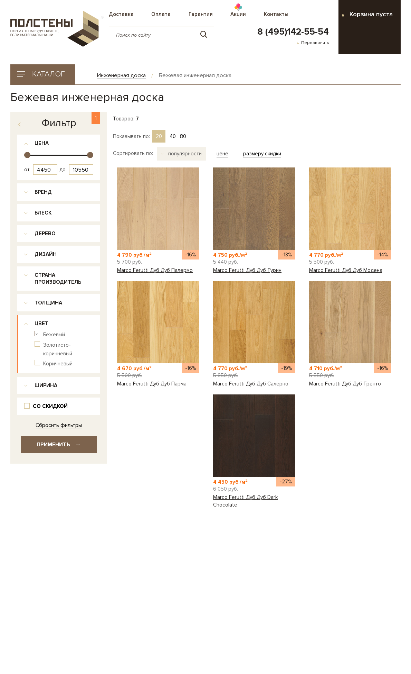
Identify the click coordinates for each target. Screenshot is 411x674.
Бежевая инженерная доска (195, 75)
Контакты (276, 14)
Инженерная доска (121, 75)
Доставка (121, 14)
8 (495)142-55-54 (293, 32)
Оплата (161, 14)
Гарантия (201, 14)
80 (183, 136)
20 (159, 136)
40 (173, 136)
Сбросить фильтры (59, 425)
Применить (59, 444)
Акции (238, 14)
